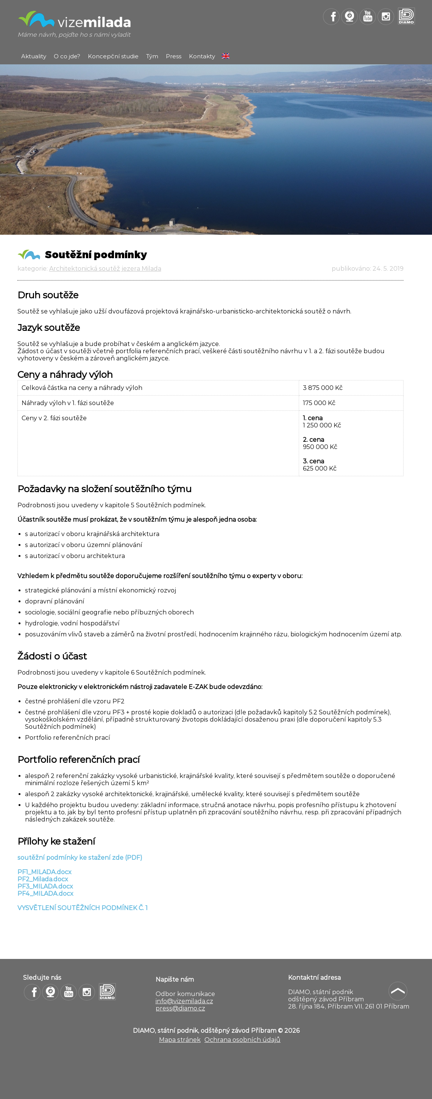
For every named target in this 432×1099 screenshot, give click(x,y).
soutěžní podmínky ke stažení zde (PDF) (79, 857)
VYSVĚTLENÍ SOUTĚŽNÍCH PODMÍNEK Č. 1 (82, 908)
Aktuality (33, 56)
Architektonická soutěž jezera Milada (105, 268)
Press (173, 56)
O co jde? (67, 56)
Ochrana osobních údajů (242, 1039)
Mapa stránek (180, 1039)
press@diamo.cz (180, 1008)
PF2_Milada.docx (42, 879)
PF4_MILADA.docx (45, 893)
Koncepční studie (113, 56)
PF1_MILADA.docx (44, 872)
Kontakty (202, 56)
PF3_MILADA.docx (45, 886)
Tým (152, 56)
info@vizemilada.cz (184, 1001)
